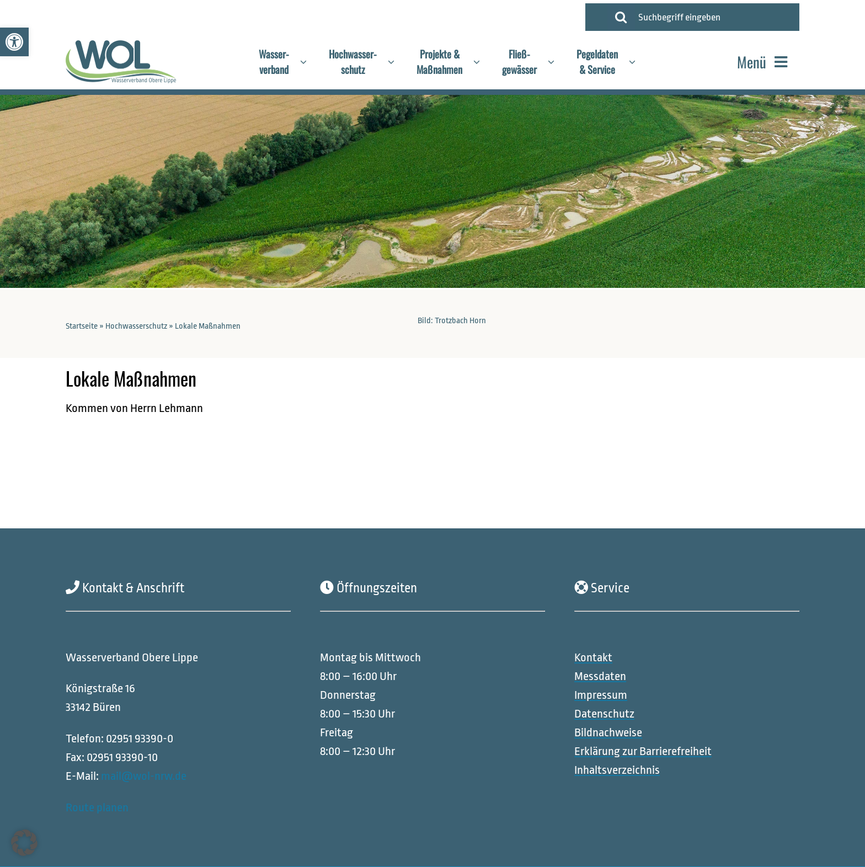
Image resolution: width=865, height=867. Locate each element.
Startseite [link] (82, 326)
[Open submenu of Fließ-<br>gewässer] (556, 61)
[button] (24, 842)
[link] (14, 42)
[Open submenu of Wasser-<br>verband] (309, 61)
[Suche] (621, 17)
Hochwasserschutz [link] (136, 326)
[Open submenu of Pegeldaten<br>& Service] (638, 61)
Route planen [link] (97, 807)
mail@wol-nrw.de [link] (143, 776)
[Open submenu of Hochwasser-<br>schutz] (396, 61)
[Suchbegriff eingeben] (714, 17)
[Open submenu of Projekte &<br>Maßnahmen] (482, 61)
